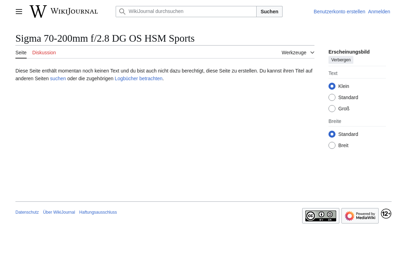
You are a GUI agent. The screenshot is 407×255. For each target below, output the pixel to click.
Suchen (269, 11)
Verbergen (341, 59)
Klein (343, 86)
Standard (348, 97)
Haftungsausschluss (98, 212)
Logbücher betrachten (138, 78)
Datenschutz (27, 212)
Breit (343, 145)
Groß (344, 108)
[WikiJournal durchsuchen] (186, 11)
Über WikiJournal (59, 212)
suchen (58, 78)
